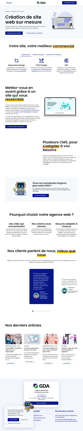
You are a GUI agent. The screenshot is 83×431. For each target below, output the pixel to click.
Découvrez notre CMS (14, 33)
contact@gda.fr (41, 396)
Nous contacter (41, 403)
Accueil (7, 11)
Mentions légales (35, 420)
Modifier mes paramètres (14, 423)
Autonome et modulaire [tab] (53, 54)
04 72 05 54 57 (41, 395)
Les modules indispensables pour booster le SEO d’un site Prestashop (66, 420)
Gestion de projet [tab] (38, 54)
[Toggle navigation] (13, 3)
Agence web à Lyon (36, 415)
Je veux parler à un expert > (34, 33)
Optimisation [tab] (26, 54)
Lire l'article (10, 363)
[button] (32, 311)
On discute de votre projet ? (16, 126)
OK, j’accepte (13, 419)
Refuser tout (24, 419)
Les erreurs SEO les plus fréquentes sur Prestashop (66, 416)
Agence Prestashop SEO (37, 418)
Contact (69, 3)
